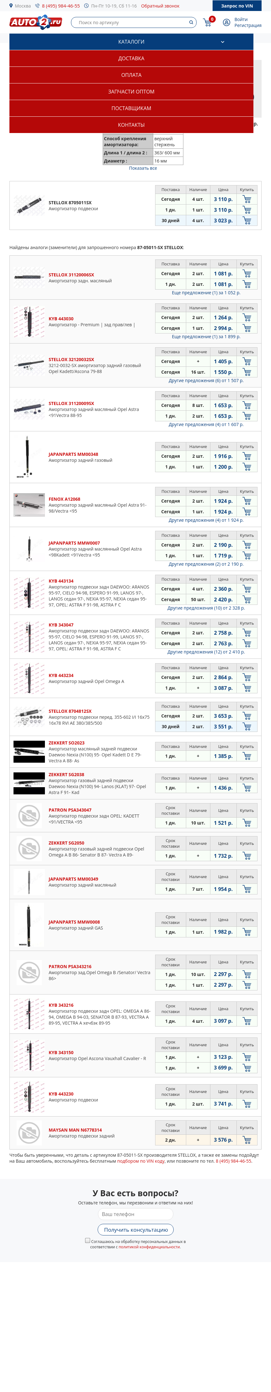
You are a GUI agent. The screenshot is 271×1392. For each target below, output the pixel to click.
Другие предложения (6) (206, 380)
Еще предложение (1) (206, 293)
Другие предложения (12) (206, 652)
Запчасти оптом (131, 91)
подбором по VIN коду (141, 1161)
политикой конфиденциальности (149, 1247)
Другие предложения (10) (206, 608)
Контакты (131, 124)
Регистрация (248, 25)
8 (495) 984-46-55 (61, 6)
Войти (241, 19)
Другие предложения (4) (206, 424)
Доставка (131, 58)
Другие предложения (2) (206, 564)
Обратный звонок (160, 6)
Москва (23, 6)
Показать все (143, 168)
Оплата (131, 75)
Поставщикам (131, 108)
